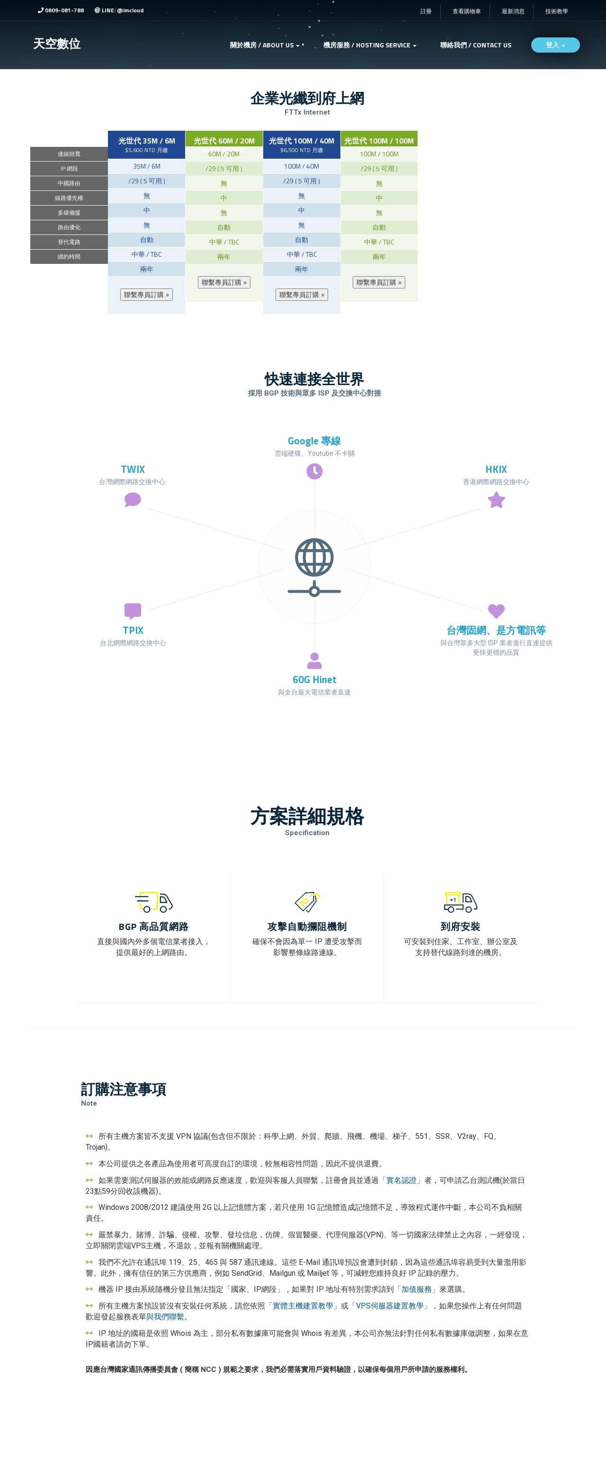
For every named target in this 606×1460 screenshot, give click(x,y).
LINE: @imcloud (119, 10)
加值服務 (416, 1289)
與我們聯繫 (165, 1316)
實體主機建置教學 (303, 1305)
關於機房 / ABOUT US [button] (265, 45)
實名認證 (401, 1180)
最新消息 (513, 11)
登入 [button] (555, 45)
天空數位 (56, 44)
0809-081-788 (61, 10)
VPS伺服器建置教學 (390, 1305)
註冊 (426, 11)
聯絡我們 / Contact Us (475, 45)
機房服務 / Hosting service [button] (370, 45)
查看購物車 (467, 11)
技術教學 (556, 11)
